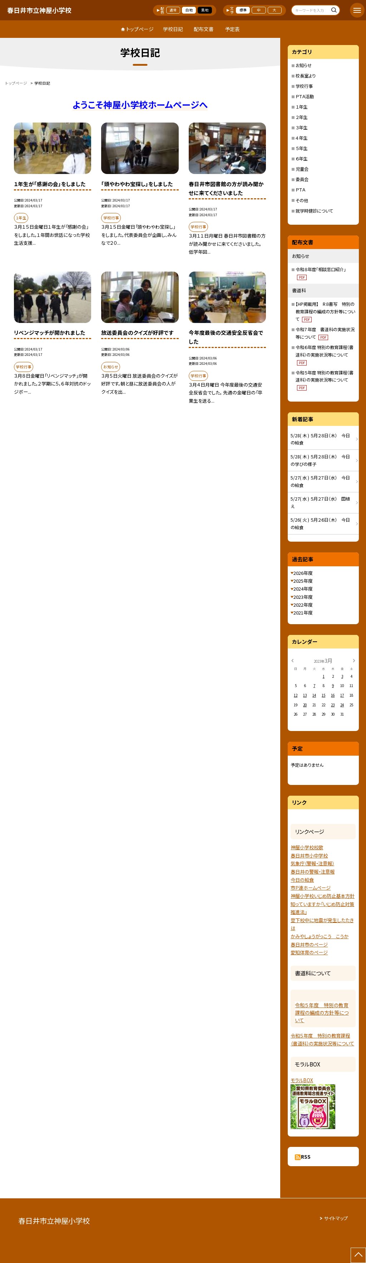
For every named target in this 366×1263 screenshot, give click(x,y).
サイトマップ (336, 1218)
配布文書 (204, 29)
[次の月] (354, 660)
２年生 (301, 117)
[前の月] (292, 660)
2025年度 (303, 580)
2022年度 (303, 604)
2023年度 (303, 596)
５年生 (301, 148)
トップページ (140, 29)
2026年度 (303, 573)
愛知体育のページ (309, 952)
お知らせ (304, 65)
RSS (306, 1156)
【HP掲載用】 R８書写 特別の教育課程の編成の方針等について (325, 311)
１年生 (301, 107)
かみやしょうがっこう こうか (319, 936)
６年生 (301, 158)
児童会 (302, 169)
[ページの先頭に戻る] (358, 1255)
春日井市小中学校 (309, 855)
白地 (189, 10)
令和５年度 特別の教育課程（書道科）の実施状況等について (324, 380)
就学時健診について (314, 211)
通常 (173, 10)
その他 (302, 200)
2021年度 (303, 612)
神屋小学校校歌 (307, 847)
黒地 (204, 10)
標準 (243, 10)
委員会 (302, 179)
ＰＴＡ (300, 190)
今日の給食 (302, 879)
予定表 (232, 29)
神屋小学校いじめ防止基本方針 (323, 895)
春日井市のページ (309, 944)
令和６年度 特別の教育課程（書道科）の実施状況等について (324, 355)
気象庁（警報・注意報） (312, 863)
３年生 (301, 127)
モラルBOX (302, 1080)
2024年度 (303, 588)
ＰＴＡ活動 (305, 96)
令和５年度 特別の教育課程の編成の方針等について (321, 1012)
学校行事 (304, 86)
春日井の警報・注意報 (313, 871)
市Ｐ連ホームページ (311, 887)
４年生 (301, 138)
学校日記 (173, 29)
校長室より (306, 76)
